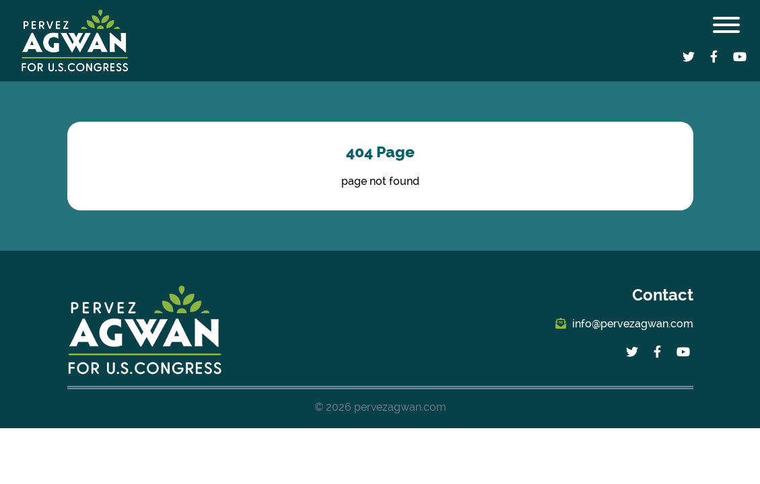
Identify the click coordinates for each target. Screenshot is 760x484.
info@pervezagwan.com (624, 323)
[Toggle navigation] (726, 27)
